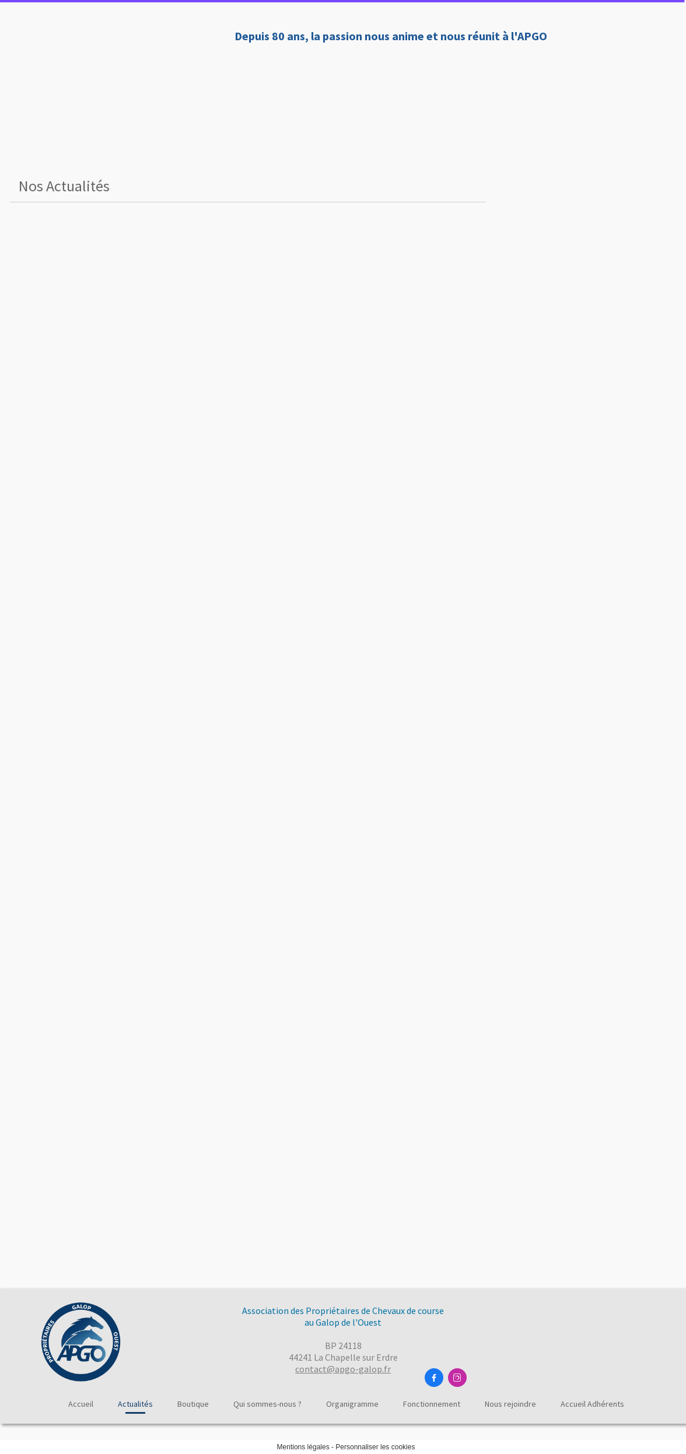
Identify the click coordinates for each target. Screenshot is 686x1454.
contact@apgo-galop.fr (343, 1369)
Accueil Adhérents (592, 1404)
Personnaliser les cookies (375, 1447)
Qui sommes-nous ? (334, 74)
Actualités (187, 74)
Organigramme (431, 74)
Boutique (250, 74)
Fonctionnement (521, 74)
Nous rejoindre (611, 74)
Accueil (129, 74)
